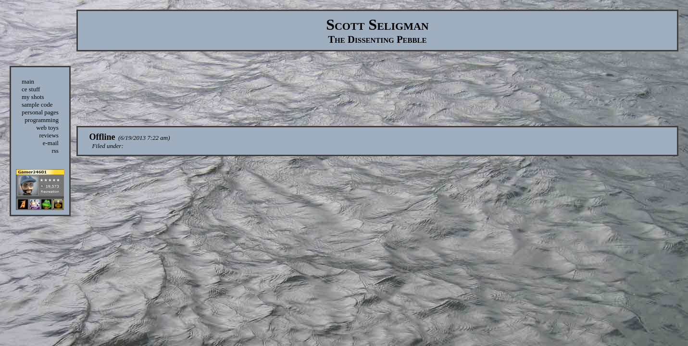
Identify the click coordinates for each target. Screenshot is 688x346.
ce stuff (31, 89)
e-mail (51, 143)
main (28, 81)
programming (42, 120)
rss (54, 150)
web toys (47, 127)
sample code (37, 104)
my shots (33, 96)
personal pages (40, 112)
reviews (48, 135)
